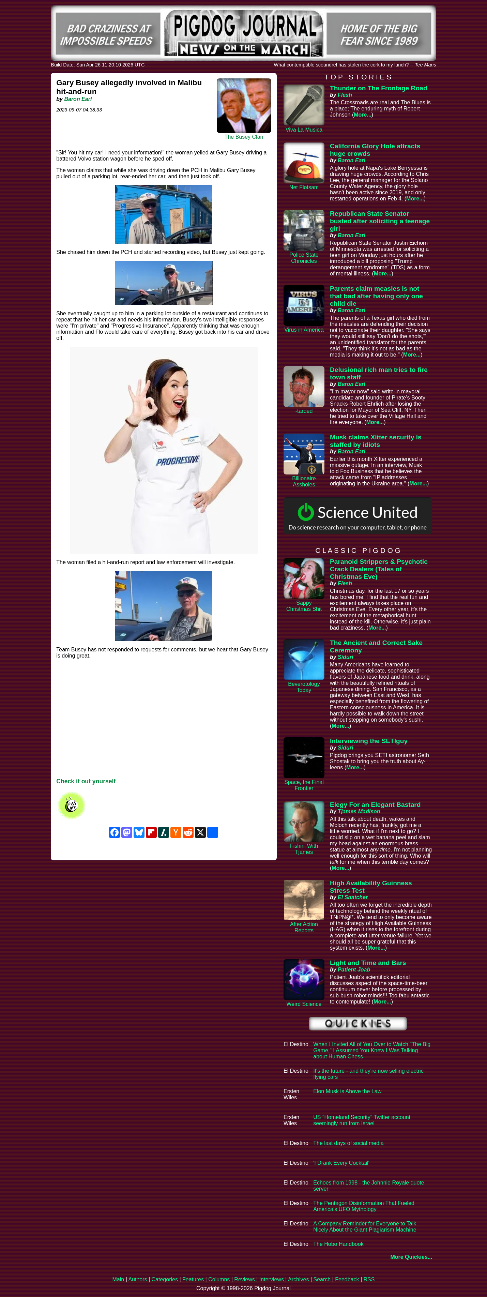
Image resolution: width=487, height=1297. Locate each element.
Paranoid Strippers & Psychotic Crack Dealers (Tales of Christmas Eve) (379, 569)
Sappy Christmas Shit (304, 606)
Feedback (347, 1279)
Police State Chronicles (303, 258)
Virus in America (303, 330)
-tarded (304, 411)
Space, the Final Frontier (304, 785)
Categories (165, 1279)
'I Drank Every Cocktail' (341, 1163)
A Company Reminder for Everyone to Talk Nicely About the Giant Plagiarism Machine (364, 1227)
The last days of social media (348, 1143)
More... (362, 115)
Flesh (345, 95)
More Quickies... (411, 1257)
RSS (369, 1279)
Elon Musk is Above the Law (347, 1091)
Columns (219, 1279)
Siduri (345, 657)
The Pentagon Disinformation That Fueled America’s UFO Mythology (363, 1206)
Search (322, 1279)
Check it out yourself (86, 781)
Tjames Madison (359, 811)
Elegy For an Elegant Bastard (375, 804)
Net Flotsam (304, 187)
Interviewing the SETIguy (369, 740)
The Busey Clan (244, 137)
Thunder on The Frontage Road (378, 88)
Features (193, 1279)
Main (118, 1279)
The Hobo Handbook (338, 1244)
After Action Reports (304, 927)
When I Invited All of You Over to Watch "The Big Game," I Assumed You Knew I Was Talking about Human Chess (371, 1050)
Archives (298, 1279)
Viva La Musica (304, 130)
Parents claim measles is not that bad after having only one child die (376, 296)
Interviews (271, 1279)
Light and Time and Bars (368, 962)
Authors (137, 1279)
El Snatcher (353, 897)
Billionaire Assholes (304, 481)
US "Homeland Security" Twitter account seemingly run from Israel (361, 1120)
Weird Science (304, 1004)
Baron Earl (78, 99)
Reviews (244, 1279)
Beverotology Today (304, 687)
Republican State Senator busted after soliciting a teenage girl (380, 221)
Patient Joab (354, 969)
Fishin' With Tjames (304, 849)
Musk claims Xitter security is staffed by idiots (376, 441)
